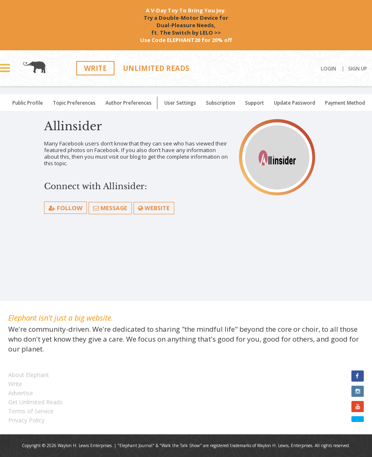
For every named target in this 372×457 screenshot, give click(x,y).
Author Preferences (128, 102)
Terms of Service (31, 411)
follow (66, 208)
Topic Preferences (74, 102)
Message (111, 208)
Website (154, 208)
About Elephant (28, 375)
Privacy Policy (26, 420)
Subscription (220, 102)
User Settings (180, 102)
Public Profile (27, 102)
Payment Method (345, 102)
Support (254, 102)
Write (95, 68)
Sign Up (357, 68)
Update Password (294, 102)
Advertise (20, 393)
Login (328, 68)
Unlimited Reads (156, 68)
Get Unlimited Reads (35, 402)
